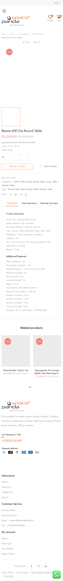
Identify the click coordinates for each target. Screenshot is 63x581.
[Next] (37, 42)
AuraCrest (9, 576)
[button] (30, 387)
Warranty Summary (49, 203)
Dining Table (23, 34)
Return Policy (8, 554)
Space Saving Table (29, 189)
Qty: (3, 157)
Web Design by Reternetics (43, 572)
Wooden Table (37, 34)
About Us (6, 487)
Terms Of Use (7, 572)
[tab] (12, 203)
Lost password (9, 515)
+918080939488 (12, 441)
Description (12, 203)
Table (54, 181)
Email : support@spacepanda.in (18, 520)
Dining (12, 34)
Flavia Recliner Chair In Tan (15, 370)
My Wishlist (7, 548)
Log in (5, 497)
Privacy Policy (9, 510)
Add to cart (18, 166)
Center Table (19, 181)
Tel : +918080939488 (13, 525)
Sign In (5, 538)
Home (4, 34)
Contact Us (7, 492)
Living (48, 181)
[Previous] (25, 42)
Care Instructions (29, 203)
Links (56, 3)
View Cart (6, 543)
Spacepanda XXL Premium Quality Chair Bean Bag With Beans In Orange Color (47, 373)
